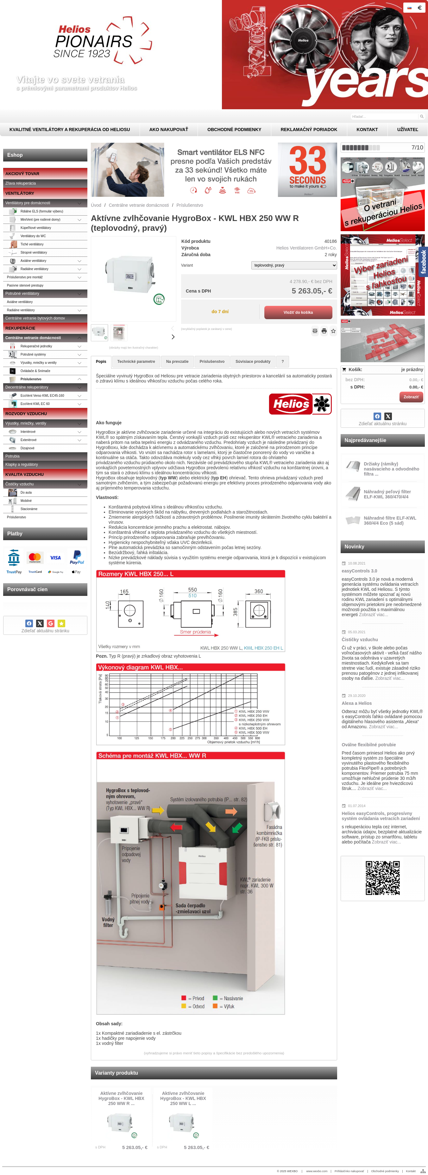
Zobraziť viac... (373, 614)
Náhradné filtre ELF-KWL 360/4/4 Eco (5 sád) (390, 520)
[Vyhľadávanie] (388, 116)
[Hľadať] (421, 116)
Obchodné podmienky (385, 1171)
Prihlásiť (340, 1171)
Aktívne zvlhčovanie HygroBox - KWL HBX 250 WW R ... (121, 1098)
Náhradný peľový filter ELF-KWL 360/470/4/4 (387, 494)
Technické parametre (136, 361)
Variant (187, 265)
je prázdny (412, 369)
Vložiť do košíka (298, 312)
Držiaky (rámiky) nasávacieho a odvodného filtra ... (391, 469)
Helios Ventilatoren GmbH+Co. (306, 247)
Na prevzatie (177, 361)
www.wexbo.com (317, 1171)
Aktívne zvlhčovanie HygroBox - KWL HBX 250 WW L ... (183, 1098)
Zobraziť (411, 397)
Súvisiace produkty (253, 361)
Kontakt (411, 1171)
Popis (101, 361)
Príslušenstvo (212, 361)
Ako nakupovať (354, 1171)
